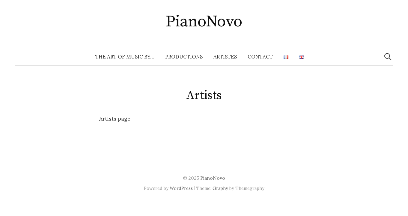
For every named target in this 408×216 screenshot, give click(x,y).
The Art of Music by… (124, 56)
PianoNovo (204, 21)
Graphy (220, 188)
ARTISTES (225, 56)
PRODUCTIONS (184, 56)
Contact (260, 56)
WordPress (181, 188)
